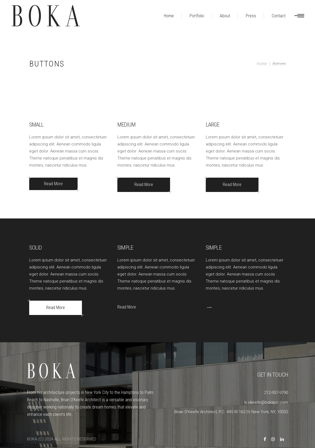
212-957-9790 (276, 392)
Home (262, 63)
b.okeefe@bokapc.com (266, 402)
